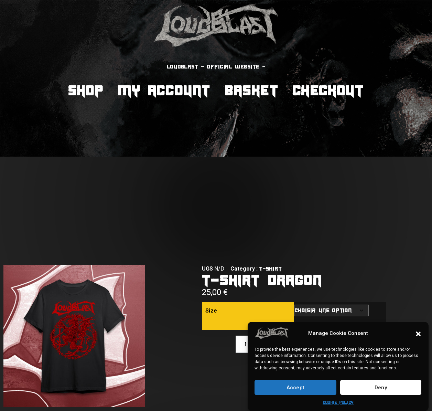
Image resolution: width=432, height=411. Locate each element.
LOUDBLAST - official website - (216, 67)
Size (211, 310)
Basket (252, 90)
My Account (164, 90)
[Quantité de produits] (246, 344)
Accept (296, 387)
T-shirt (270, 269)
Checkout (328, 90)
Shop (86, 90)
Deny (381, 387)
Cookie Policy (338, 402)
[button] (418, 333)
